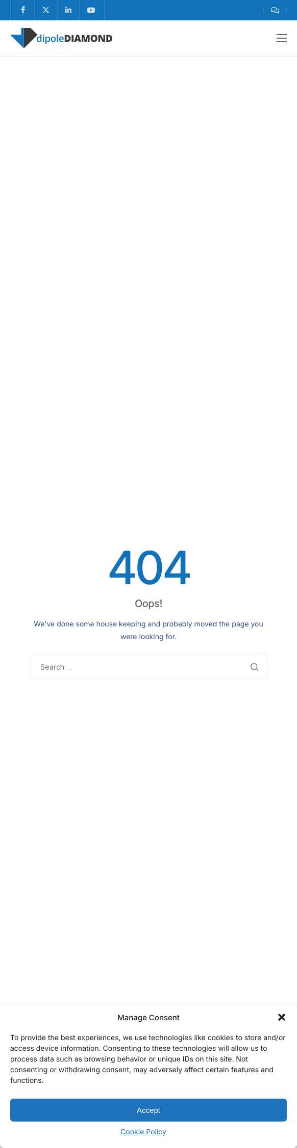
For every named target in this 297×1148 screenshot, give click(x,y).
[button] (282, 1017)
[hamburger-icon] (282, 38)
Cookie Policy (143, 1132)
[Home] (61, 37)
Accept (148, 1110)
